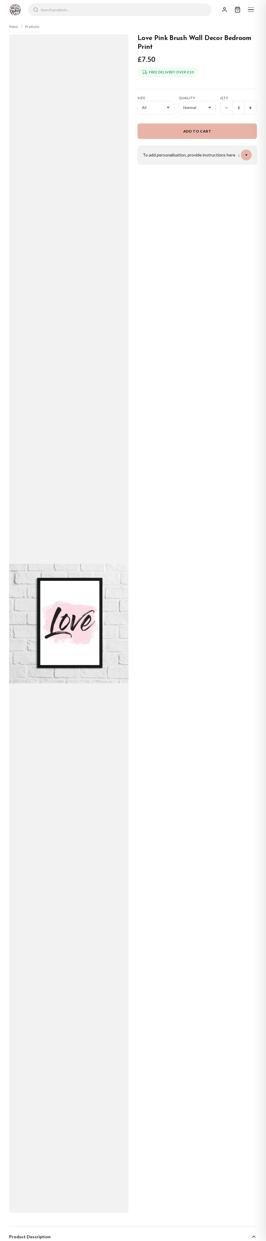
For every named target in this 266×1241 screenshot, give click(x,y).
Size (141, 98)
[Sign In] (224, 10)
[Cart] (237, 10)
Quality (187, 98)
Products (32, 27)
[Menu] (251, 10)
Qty (224, 98)
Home (13, 27)
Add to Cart (197, 131)
